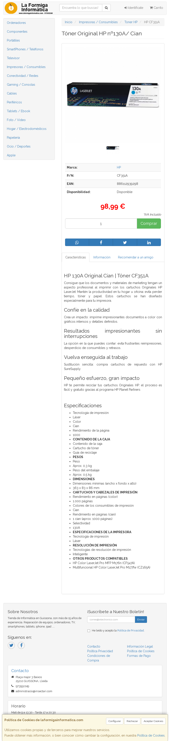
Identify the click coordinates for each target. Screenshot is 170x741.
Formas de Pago (139, 656)
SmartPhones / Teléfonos (25, 49)
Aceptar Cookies (153, 721)
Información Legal (140, 646)
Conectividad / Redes (22, 76)
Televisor (13, 58)
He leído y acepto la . (118, 630)
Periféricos (14, 102)
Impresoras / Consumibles (26, 67)
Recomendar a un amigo (135, 257)
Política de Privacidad (130, 630)
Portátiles (13, 40)
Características (75, 257)
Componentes (17, 31)
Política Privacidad (100, 651)
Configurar (114, 721)
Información (101, 257)
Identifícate (133, 7)
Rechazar (132, 721)
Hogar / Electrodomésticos (26, 129)
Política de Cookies (151, 735)
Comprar (149, 223)
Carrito (156, 7)
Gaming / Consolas (21, 84)
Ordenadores (16, 23)
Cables (12, 93)
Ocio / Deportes (19, 146)
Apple (11, 155)
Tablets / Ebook (18, 111)
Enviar (141, 619)
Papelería (13, 137)
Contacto (93, 646)
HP (119, 167)
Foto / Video (16, 120)
